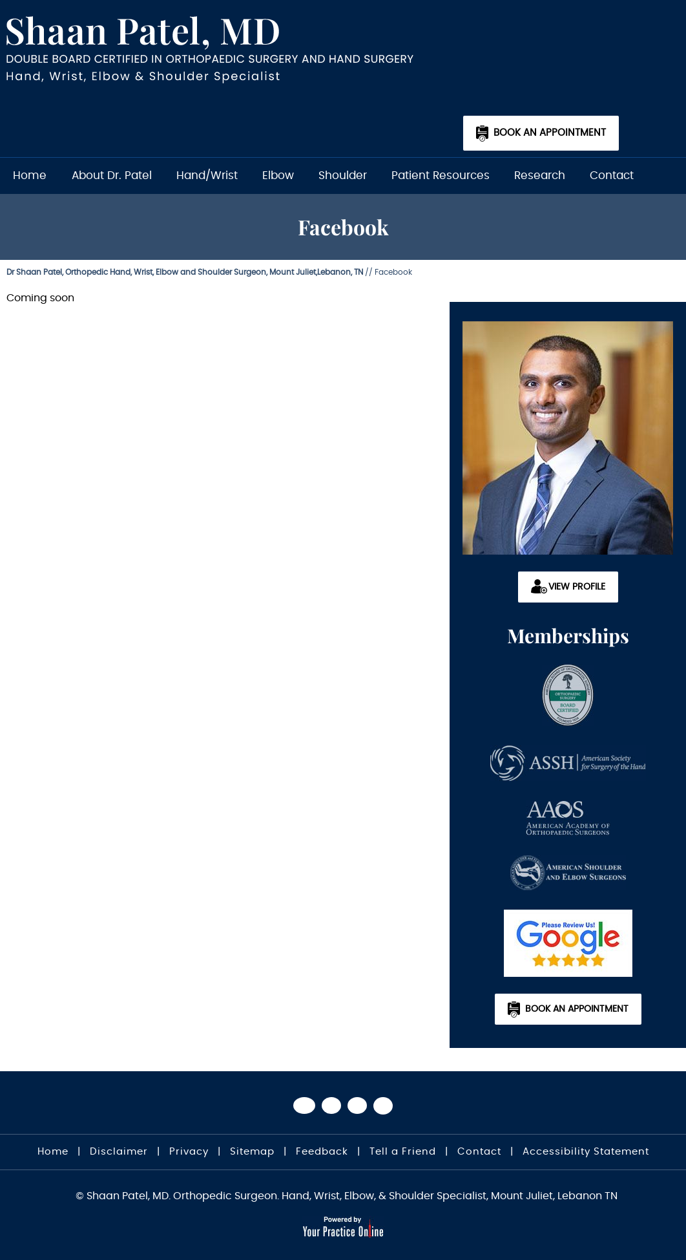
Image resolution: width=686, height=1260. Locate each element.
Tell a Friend (402, 1152)
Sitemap (252, 1152)
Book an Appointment (550, 133)
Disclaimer (119, 1152)
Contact (612, 175)
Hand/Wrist (207, 175)
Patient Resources (440, 175)
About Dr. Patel (112, 175)
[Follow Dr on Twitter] (331, 1105)
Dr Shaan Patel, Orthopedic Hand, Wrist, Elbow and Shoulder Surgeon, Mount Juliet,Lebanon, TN (184, 272)
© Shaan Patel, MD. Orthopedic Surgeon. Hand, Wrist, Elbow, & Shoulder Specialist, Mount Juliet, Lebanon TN (347, 1196)
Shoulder (342, 175)
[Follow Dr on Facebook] (304, 1105)
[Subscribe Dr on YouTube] (357, 1105)
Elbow (278, 175)
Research (539, 175)
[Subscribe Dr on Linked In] (383, 1106)
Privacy (189, 1152)
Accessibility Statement (586, 1152)
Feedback (322, 1152)
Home (30, 175)
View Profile (576, 587)
